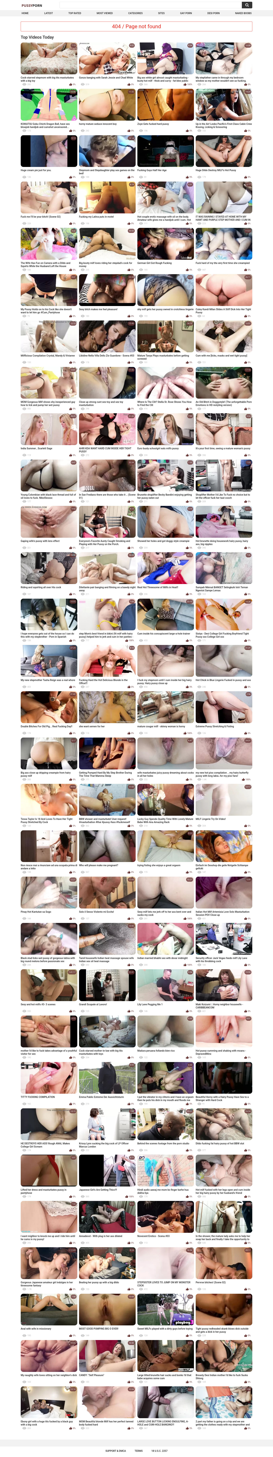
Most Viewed (105, 13)
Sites (161, 13)
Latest (48, 13)
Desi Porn (213, 13)
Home (25, 13)
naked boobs (243, 13)
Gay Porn (186, 13)
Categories (135, 13)
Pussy (32, 5)
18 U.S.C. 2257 (159, 1451)
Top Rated (74, 13)
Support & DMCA (116, 1451)
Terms (139, 1451)
